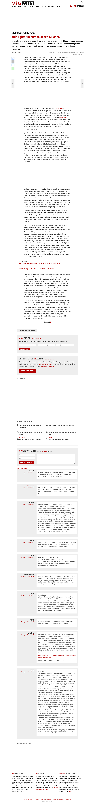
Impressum (61, 799)
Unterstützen (70, 2)
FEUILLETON (51, 7)
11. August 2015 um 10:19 (27, 622)
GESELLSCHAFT (21, 7)
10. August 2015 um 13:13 (27, 557)
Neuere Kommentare (22, 468)
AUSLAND (43, 7)
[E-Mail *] (27, 345)
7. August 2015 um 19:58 (28, 504)
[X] (13, 61)
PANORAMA (31, 7)
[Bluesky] (13, 65)
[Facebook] (13, 58)
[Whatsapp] (13, 68)
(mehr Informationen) (36, 338)
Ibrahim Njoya (59, 108)
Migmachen (62, 2)
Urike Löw (30, 486)
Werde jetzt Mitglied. (48, 366)
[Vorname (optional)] (46, 345)
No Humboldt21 (63, 117)
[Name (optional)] (65, 345)
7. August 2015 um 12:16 (28, 472)
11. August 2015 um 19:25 (27, 635)
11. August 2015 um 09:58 (27, 595)
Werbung (78, 2)
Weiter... (71, 791)
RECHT (37, 7)
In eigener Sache (28, 799)
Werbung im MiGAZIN (39, 799)
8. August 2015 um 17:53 (28, 542)
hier (23, 791)
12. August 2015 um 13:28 (27, 672)
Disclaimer (68, 799)
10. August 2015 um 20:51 (27, 576)
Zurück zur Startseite (27, 330)
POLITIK (14, 7)
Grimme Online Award (46, 364)
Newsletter (55, 2)
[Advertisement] (47, 19)
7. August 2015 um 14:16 (28, 487)
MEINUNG (58, 7)
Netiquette (44, 451)
